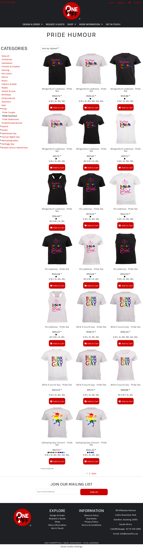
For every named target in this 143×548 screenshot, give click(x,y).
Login (111, 2)
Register (121, 2)
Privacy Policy (91, 521)
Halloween (7, 63)
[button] (138, 3)
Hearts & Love (8, 91)
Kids (4, 105)
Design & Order (57, 515)
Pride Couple (8, 112)
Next (94, 473)
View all (5, 56)
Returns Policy (91, 515)
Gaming (5, 70)
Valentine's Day (9, 133)
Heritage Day (8, 144)
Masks (5, 87)
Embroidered (8, 98)
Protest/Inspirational (12, 122)
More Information (57, 525)
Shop (57, 521)
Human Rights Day (11, 136)
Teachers (6, 101)
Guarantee (91, 518)
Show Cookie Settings (71, 546)
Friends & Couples (11, 66)
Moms (5, 77)
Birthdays (6, 94)
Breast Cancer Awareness (15, 147)
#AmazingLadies (10, 140)
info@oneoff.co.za (129, 533)
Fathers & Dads (9, 84)
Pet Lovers (7, 73)
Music (5, 80)
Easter (5, 130)
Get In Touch (57, 528)
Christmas (7, 59)
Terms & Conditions (91, 525)
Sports (5, 126)
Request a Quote (57, 518)
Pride (4, 108)
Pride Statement (10, 119)
